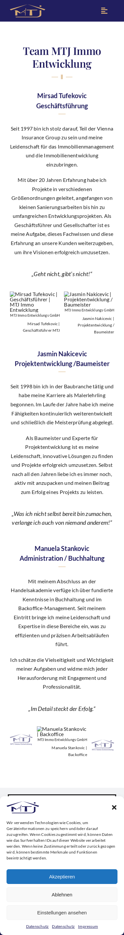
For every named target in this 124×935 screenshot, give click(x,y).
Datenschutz (37, 926)
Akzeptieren (62, 876)
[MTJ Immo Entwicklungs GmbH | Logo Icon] (27, 7)
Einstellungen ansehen (62, 912)
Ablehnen (62, 894)
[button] (114, 807)
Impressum (88, 926)
